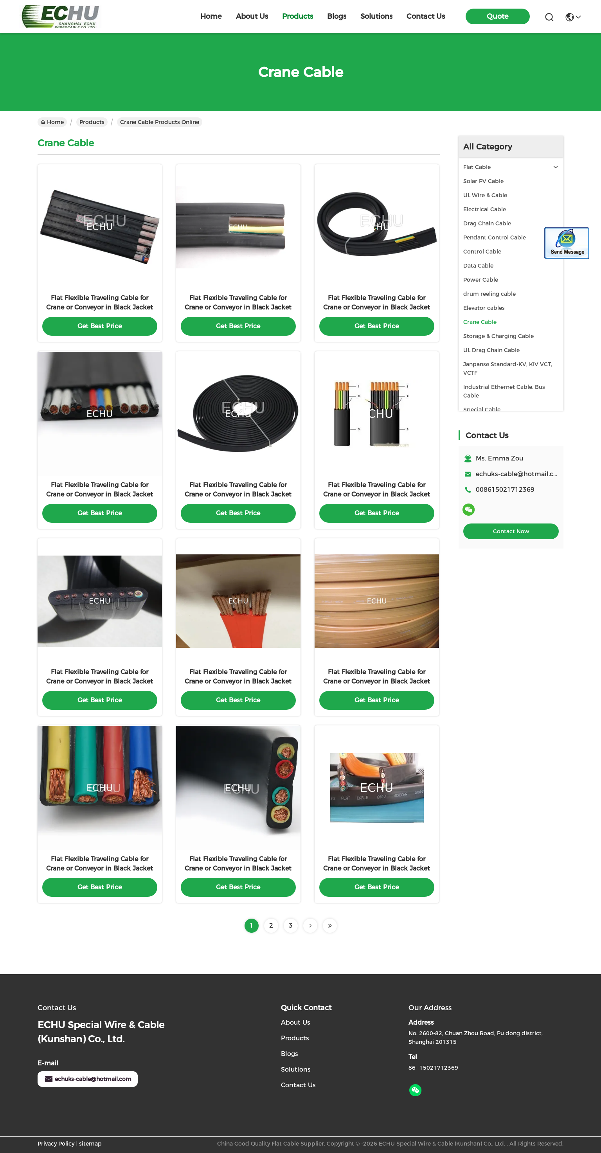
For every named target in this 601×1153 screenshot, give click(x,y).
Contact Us (298, 1085)
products (297, 16)
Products (91, 122)
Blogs (289, 1054)
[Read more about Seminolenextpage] (310, 926)
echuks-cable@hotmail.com (87, 1079)
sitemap (90, 1143)
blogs (336, 16)
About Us (295, 1022)
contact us (426, 16)
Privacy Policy (56, 1143)
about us (252, 16)
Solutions (296, 1069)
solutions (376, 16)
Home (211, 16)
